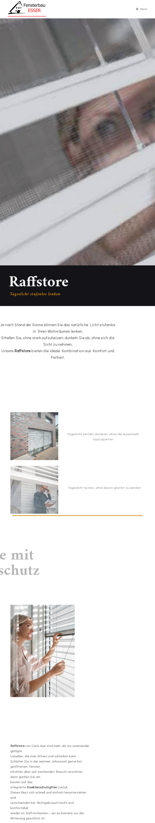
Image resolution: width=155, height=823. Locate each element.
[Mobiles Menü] (141, 9)
